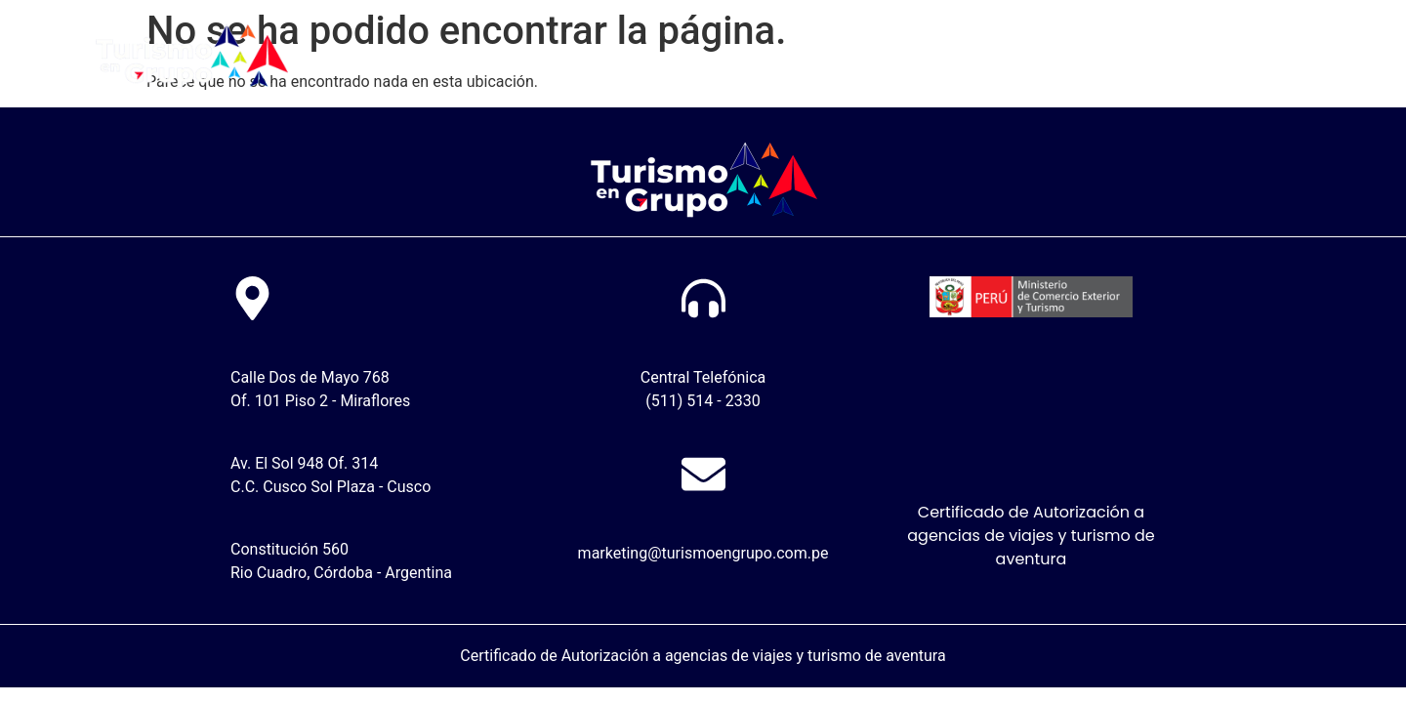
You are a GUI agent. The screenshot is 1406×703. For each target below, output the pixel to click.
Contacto (1033, 57)
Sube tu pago (789, 57)
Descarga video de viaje (1210, 57)
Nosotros (661, 57)
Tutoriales (921, 57)
